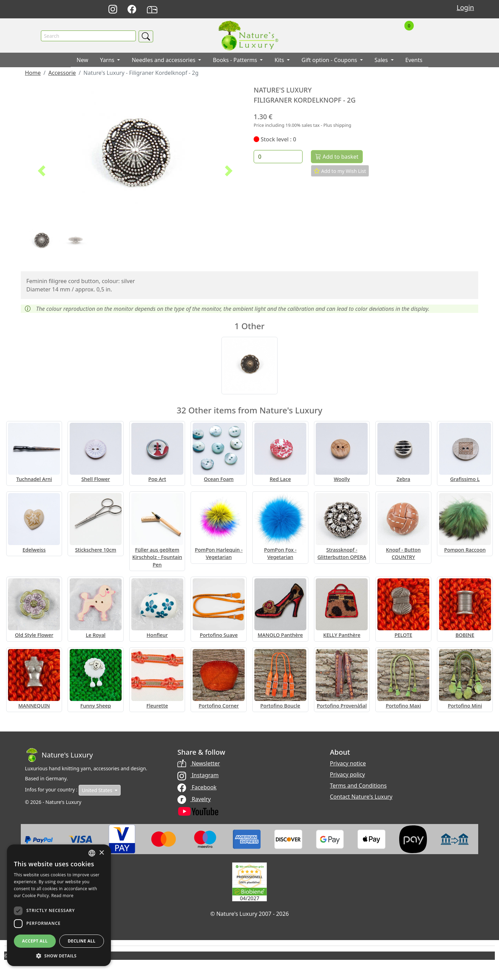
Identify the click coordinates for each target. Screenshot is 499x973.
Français (361, 9)
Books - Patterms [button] (236, 60)
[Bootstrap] (59, 756)
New (82, 60)
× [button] (101, 853)
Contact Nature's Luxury (361, 797)
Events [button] (413, 60)
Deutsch (330, 9)
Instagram (198, 776)
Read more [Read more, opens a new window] (62, 896)
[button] (41, 171)
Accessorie (62, 73)
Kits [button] (280, 60)
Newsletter (198, 764)
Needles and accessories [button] (164, 60)
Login (465, 7)
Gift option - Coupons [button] (330, 60)
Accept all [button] (35, 941)
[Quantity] (278, 157)
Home (33, 73)
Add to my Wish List (340, 171)
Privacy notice (348, 764)
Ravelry (194, 799)
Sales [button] (382, 60)
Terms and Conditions (358, 786)
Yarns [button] (108, 60)
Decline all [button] (82, 941)
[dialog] (59, 905)
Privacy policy (347, 775)
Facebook (197, 787)
